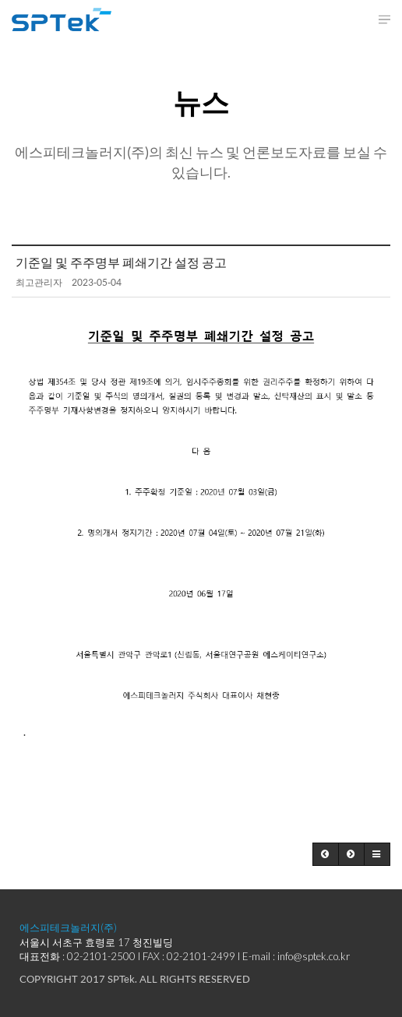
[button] (325, 854)
